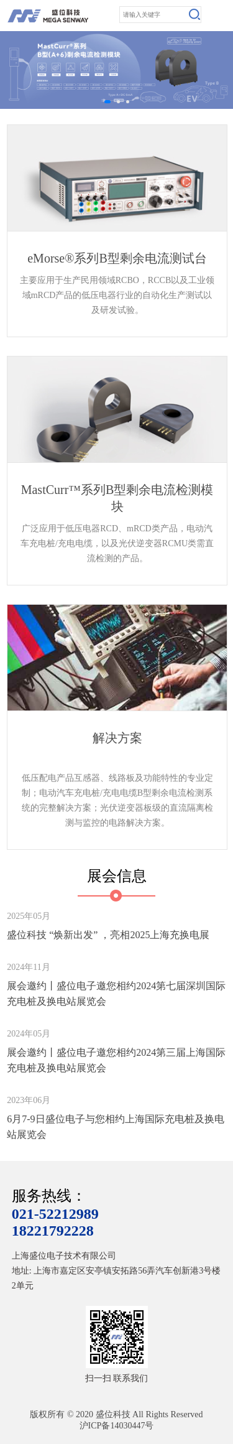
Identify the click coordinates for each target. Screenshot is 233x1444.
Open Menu (220, 15)
